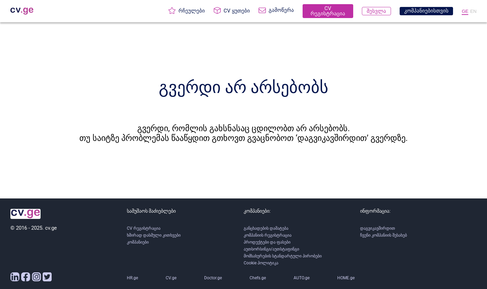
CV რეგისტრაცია (143, 228)
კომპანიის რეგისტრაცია (268, 235)
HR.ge (132, 277)
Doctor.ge (213, 277)
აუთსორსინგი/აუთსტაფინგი (271, 249)
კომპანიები (138, 242)
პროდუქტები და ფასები (267, 242)
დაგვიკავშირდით (377, 228)
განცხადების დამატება (266, 228)
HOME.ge (346, 277)
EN (473, 11)
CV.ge (171, 277)
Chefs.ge (258, 277)
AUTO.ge (302, 277)
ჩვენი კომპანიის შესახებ (383, 235)
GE (465, 11)
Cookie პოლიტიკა (261, 263)
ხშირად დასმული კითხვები (154, 235)
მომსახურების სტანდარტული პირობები (283, 256)
